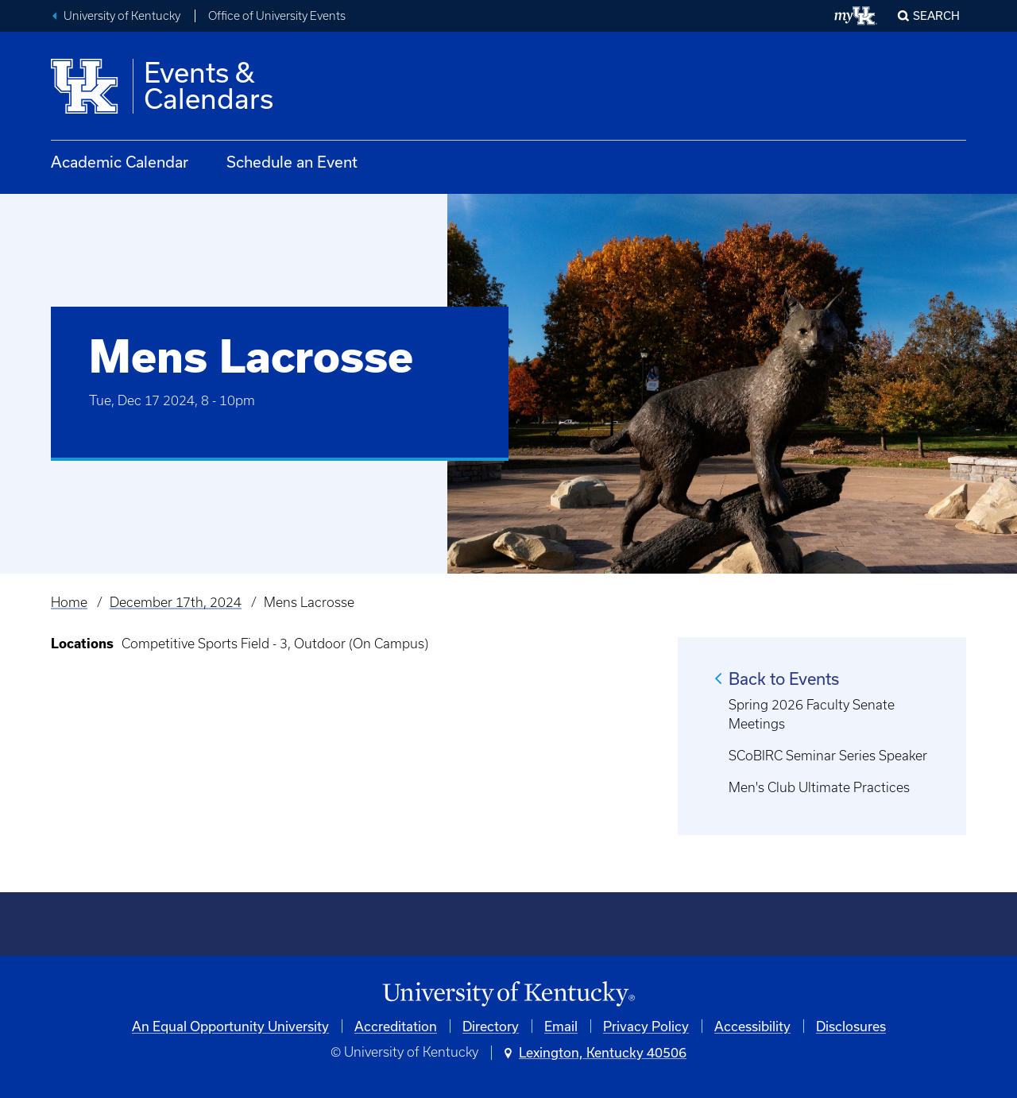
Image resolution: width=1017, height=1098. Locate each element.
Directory (490, 1026)
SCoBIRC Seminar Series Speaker (828, 755)
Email (561, 1026)
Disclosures (851, 1026)
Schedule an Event (292, 162)
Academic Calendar (119, 162)
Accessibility (752, 1026)
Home (69, 602)
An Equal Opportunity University (230, 1026)
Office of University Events (277, 16)
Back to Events (784, 678)
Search (936, 15)
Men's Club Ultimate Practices (819, 787)
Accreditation (395, 1026)
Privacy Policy (646, 1026)
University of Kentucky (122, 16)
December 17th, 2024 (176, 602)
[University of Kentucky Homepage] (508, 994)
